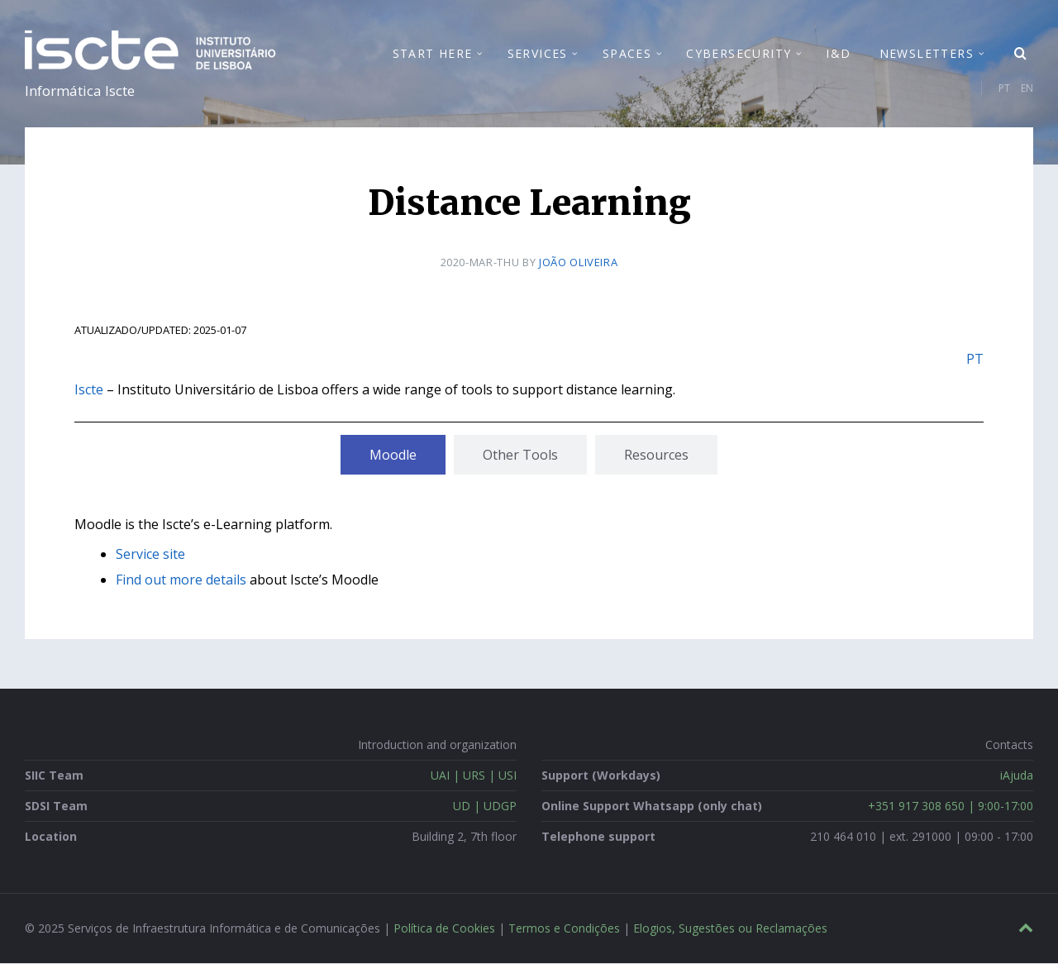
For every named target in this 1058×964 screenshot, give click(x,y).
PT (1004, 88)
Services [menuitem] (538, 53)
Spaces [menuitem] (627, 53)
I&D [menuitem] (838, 53)
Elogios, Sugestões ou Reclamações (730, 929)
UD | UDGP (485, 806)
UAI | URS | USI (474, 776)
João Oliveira (578, 262)
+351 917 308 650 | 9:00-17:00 (950, 806)
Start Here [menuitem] (433, 53)
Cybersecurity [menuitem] (738, 53)
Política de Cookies (444, 929)
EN (1027, 88)
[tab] (393, 455)
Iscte (88, 389)
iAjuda (1016, 776)
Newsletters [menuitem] (926, 53)
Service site (150, 555)
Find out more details (181, 580)
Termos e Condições (564, 929)
